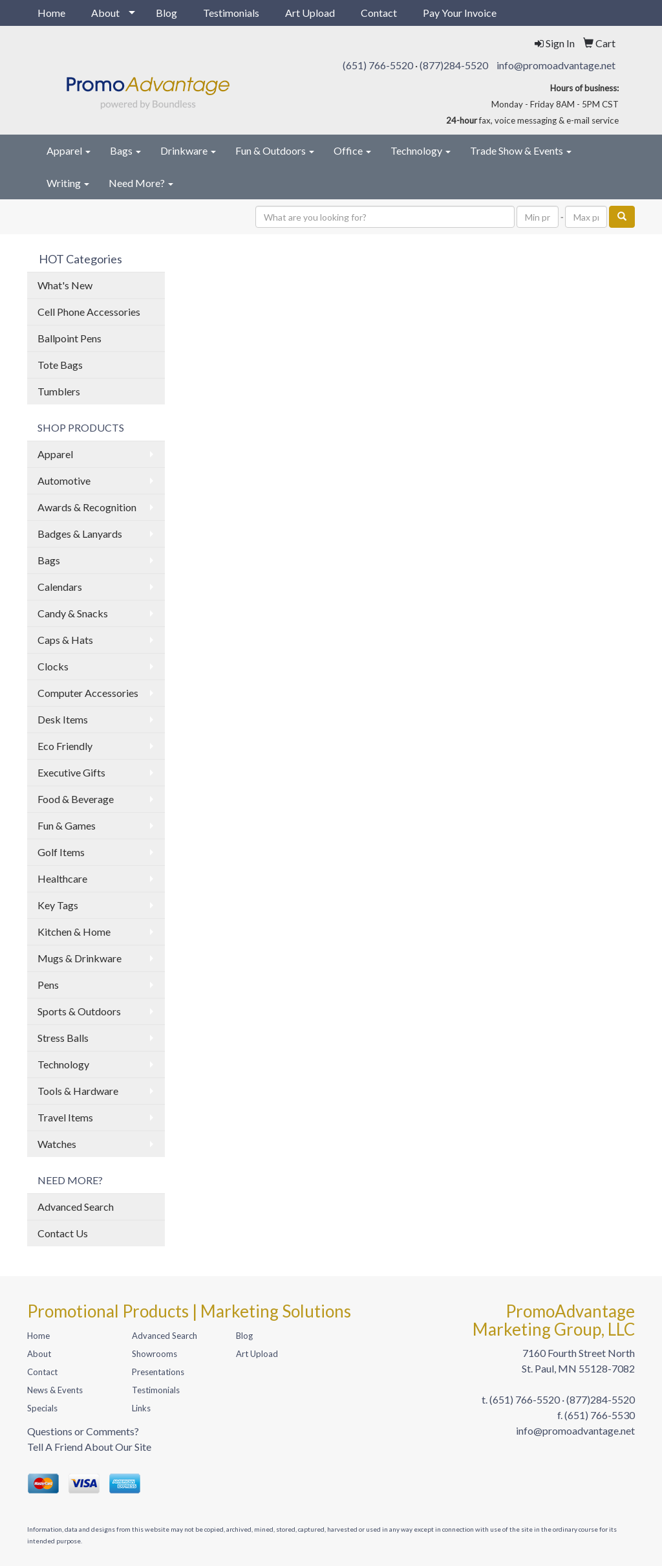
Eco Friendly (64, 746)
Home (51, 12)
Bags (125, 150)
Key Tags (57, 905)
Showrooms (154, 1354)
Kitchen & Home (74, 931)
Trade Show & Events (520, 150)
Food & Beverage (75, 799)
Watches (56, 1144)
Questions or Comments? (83, 1431)
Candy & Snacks (72, 613)
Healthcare (62, 878)
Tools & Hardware (77, 1091)
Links (141, 1408)
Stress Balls (63, 1037)
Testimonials (231, 12)
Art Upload (310, 12)
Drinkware (188, 150)
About (105, 12)
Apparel (69, 150)
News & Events (55, 1390)
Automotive (64, 480)
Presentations (158, 1372)
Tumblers (58, 391)
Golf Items (61, 852)
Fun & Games (66, 825)
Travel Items (65, 1117)
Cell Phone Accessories (88, 311)
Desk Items (62, 719)
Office (352, 150)
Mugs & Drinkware (79, 958)
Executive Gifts (71, 772)
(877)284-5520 (454, 65)
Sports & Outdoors (79, 1011)
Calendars (59, 586)
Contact (379, 12)
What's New (64, 285)
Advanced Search (75, 1206)
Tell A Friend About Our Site (89, 1446)
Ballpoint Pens (69, 338)
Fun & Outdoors (274, 150)
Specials (42, 1408)
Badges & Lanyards (79, 533)
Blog (166, 12)
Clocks (53, 666)
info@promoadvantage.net (555, 65)
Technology (420, 150)
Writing (68, 183)
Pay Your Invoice (459, 12)
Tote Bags (60, 364)
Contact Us (62, 1233)
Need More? (141, 183)
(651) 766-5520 (378, 65)
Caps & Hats (65, 640)
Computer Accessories (87, 693)
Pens (48, 984)
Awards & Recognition (86, 507)
